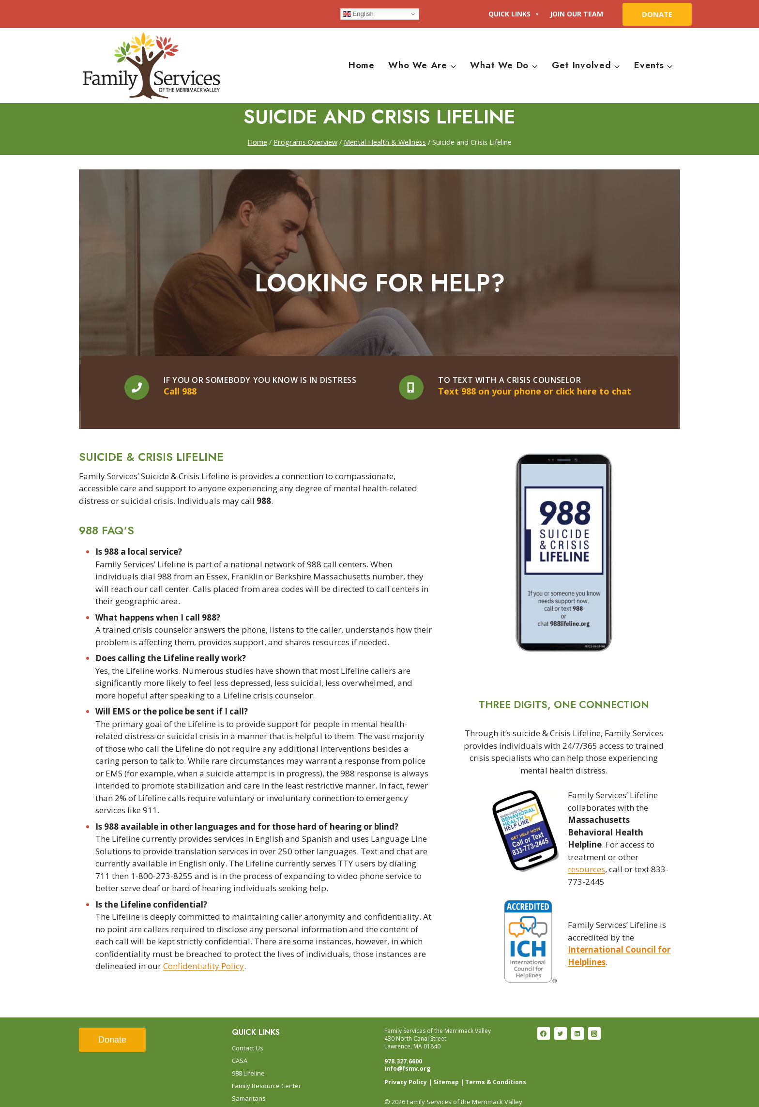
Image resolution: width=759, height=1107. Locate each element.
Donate (112, 1025)
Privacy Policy (405, 1066)
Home (362, 65)
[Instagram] (594, 1018)
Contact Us (247, 1032)
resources (586, 836)
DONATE (657, 14)
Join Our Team (576, 13)
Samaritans (249, 1082)
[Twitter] (560, 1018)
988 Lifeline (248, 1057)
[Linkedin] (577, 1018)
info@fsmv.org (407, 1053)
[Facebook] (543, 1018)
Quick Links (514, 14)
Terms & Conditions (495, 1066)
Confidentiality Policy (203, 970)
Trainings (245, 1095)
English (358, 14)
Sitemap (446, 1066)
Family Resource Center (266, 1070)
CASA (239, 1045)
